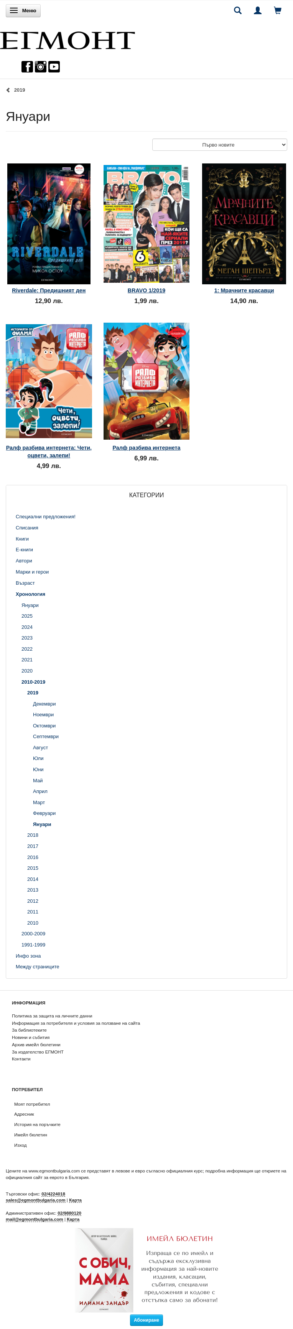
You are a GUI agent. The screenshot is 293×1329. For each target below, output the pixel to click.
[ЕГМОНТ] (67, 38)
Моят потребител (32, 1103)
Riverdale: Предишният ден (49, 290)
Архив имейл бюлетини (36, 1044)
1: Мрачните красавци (244, 290)
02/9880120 (69, 1212)
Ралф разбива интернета (146, 448)
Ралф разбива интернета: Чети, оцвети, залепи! (49, 451)
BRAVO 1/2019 (146, 290)
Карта (75, 1199)
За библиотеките (29, 1029)
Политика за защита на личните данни (52, 1015)
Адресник (24, 1113)
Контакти (21, 1058)
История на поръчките (37, 1124)
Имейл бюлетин (30, 1134)
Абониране (146, 1320)
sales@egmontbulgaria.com (36, 1199)
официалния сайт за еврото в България (47, 1177)
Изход (20, 1145)
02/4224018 (53, 1193)
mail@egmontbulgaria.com (34, 1219)
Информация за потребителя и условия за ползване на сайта (76, 1023)
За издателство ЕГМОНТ (38, 1051)
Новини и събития (30, 1037)
